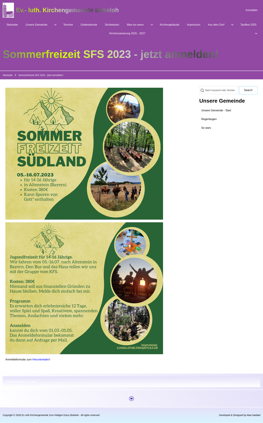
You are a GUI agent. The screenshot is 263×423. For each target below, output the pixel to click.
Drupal (32, 381)
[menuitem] (251, 10)
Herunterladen (40, 359)
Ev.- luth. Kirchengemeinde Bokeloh (67, 10)
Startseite (8, 75)
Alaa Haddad (253, 415)
